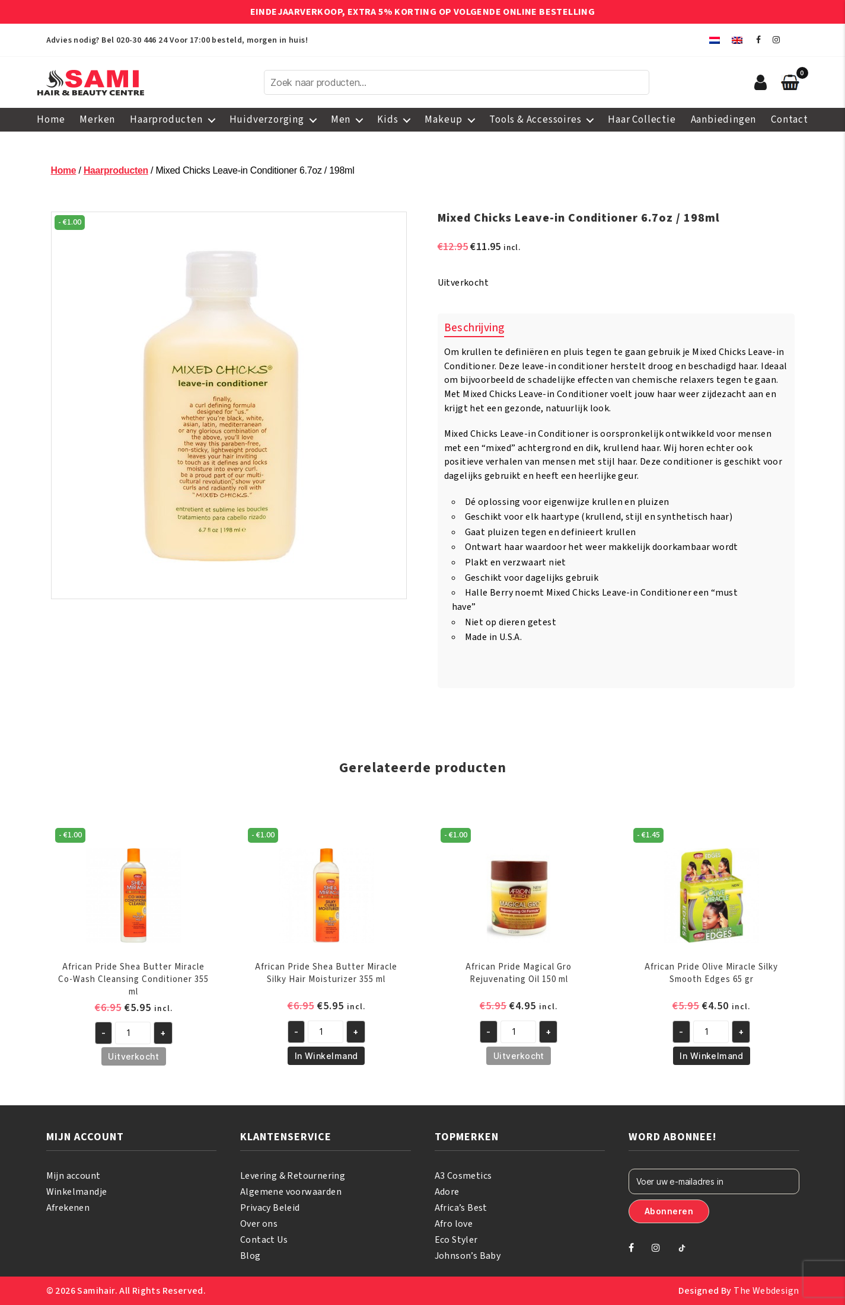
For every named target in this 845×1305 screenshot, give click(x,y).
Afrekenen (68, 1207)
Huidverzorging (266, 120)
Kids (387, 120)
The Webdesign (766, 1290)
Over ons (259, 1223)
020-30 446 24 (141, 40)
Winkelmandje (76, 1191)
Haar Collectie (641, 120)
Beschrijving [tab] (474, 328)
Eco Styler (456, 1239)
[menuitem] (714, 40)
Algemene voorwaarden (291, 1191)
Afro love (454, 1223)
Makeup (444, 120)
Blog (250, 1255)
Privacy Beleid (270, 1207)
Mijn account (73, 1175)
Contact (789, 120)
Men (340, 120)
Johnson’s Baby (468, 1255)
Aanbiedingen (724, 120)
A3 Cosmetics (463, 1175)
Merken (97, 120)
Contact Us (264, 1239)
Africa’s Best (461, 1207)
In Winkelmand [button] (326, 1056)
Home (51, 120)
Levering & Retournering (292, 1175)
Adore (447, 1191)
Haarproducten (166, 120)
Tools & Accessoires (535, 120)
